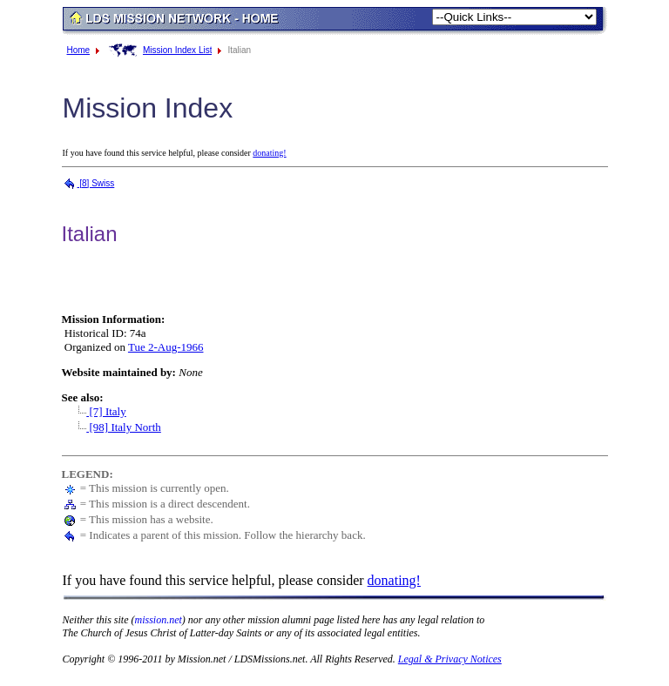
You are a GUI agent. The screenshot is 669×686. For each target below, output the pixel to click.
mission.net (158, 620)
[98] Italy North (115, 427)
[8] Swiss (88, 183)
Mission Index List (177, 50)
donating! (269, 153)
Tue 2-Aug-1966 (166, 346)
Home (79, 50)
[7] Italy (97, 411)
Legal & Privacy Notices (450, 659)
